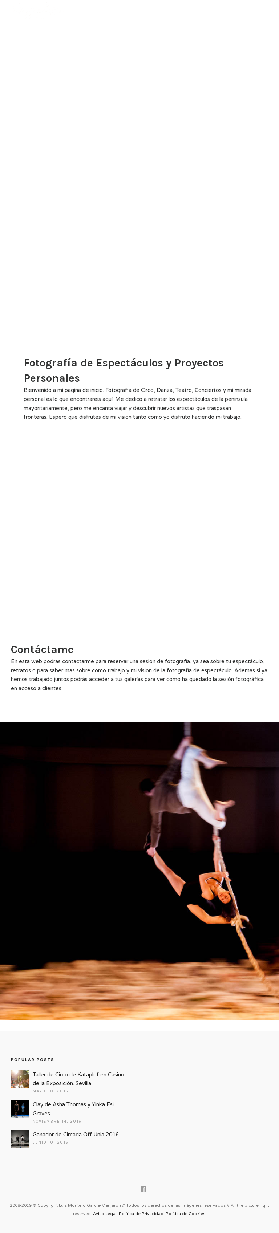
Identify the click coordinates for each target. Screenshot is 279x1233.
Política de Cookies (185, 1214)
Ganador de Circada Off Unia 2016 (76, 1134)
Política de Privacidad (141, 1214)
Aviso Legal (105, 1214)
